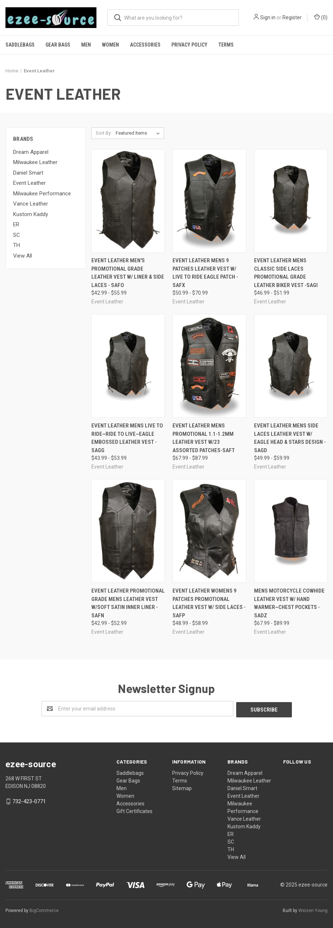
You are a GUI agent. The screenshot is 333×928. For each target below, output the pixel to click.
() (321, 17)
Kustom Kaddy (30, 214)
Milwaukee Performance (42, 193)
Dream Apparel (30, 152)
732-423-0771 (29, 800)
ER (16, 224)
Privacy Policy (189, 45)
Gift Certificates (134, 810)
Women (110, 45)
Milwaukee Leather (35, 162)
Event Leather (29, 183)
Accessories (145, 45)
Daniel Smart (28, 173)
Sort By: (104, 133)
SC (16, 235)
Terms (226, 45)
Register (292, 17)
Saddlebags (20, 45)
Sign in (267, 17)
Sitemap (182, 787)
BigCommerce (44, 909)
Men (86, 45)
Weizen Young (313, 909)
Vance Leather (30, 203)
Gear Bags (57, 45)
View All (22, 255)
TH (16, 245)
